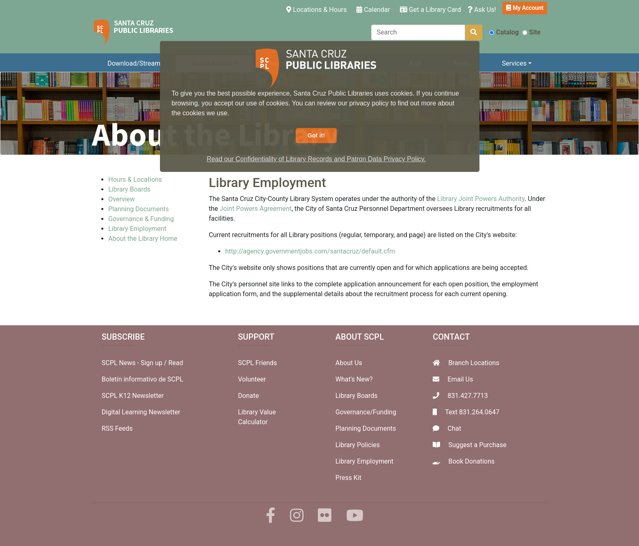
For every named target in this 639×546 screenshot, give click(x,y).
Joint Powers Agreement (256, 208)
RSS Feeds (117, 428)
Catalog (503, 32)
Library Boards (129, 189)
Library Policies (357, 445)
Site (531, 32)
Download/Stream (133, 63)
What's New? (354, 379)
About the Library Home (143, 238)
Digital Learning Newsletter (141, 412)
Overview (121, 199)
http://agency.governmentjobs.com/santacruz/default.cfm (310, 251)
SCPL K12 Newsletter (133, 396)
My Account (524, 8)
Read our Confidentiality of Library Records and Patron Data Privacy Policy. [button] (316, 158)
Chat (454, 428)
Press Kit (348, 478)
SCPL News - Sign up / (135, 363)
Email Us (460, 379)
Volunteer (252, 379)
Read (175, 363)
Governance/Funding (365, 412)
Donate (248, 396)
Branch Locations (473, 363)
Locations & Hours (318, 9)
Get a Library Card (430, 10)
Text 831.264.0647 (472, 412)
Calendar (373, 10)
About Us (348, 363)
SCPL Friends (257, 363)
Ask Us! (482, 10)
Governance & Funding (141, 219)
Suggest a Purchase (477, 445)
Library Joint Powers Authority (481, 199)
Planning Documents (138, 209)
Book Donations (471, 461)
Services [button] (514, 63)
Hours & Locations (135, 179)
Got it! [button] (316, 135)
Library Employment (137, 229)
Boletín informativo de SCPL (142, 379)
